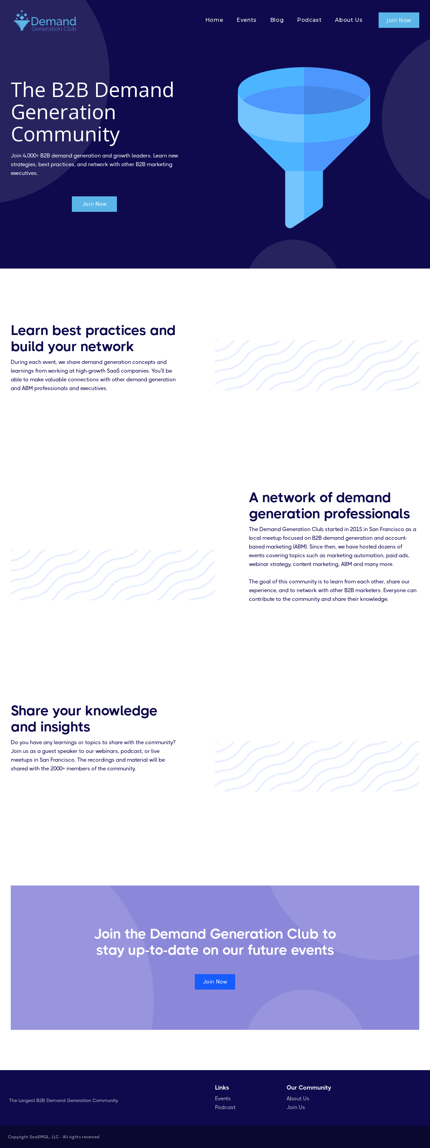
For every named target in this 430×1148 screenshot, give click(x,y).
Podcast (225, 1107)
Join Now (399, 20)
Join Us (296, 1107)
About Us (298, 1098)
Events (223, 1098)
